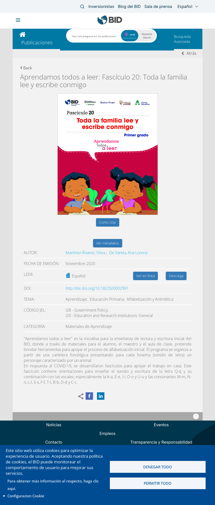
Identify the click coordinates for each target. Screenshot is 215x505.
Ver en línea (145, 275)
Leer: (29, 274)
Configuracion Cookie (25, 495)
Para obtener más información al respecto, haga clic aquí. (53, 484)
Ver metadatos (107, 243)
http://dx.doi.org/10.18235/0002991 (97, 288)
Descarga (176, 275)
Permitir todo (157, 483)
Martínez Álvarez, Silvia (86, 252)
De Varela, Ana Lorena (128, 252)
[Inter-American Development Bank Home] (109, 23)
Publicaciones (36, 42)
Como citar (107, 222)
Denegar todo (157, 466)
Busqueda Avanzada (182, 39)
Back (26, 68)
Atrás (191, 53)
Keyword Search (147, 35)
